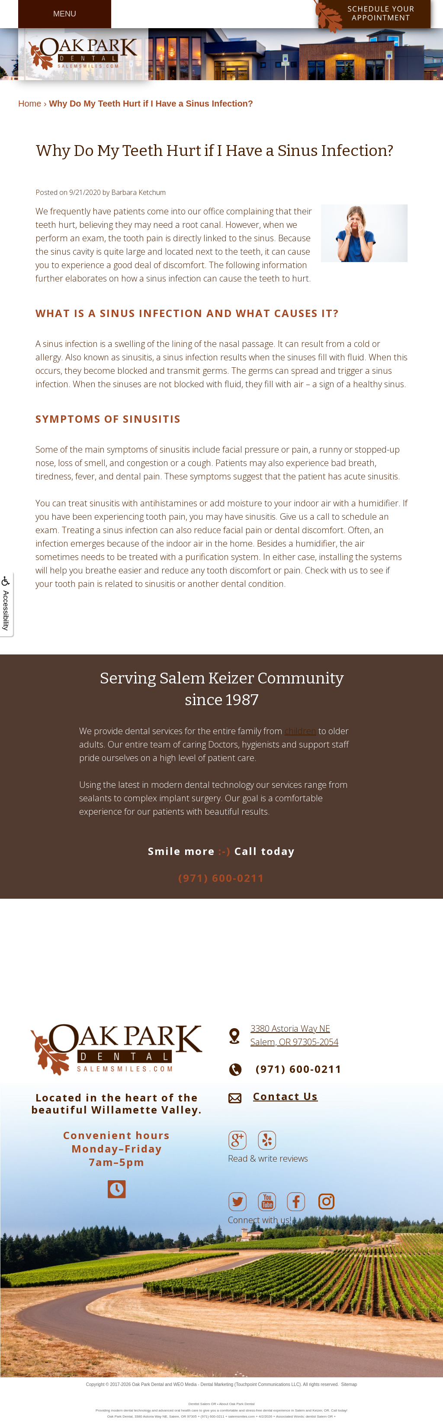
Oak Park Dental (148, 1384)
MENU (64, 14)
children (300, 731)
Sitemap (349, 1384)
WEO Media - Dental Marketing (203, 1384)
